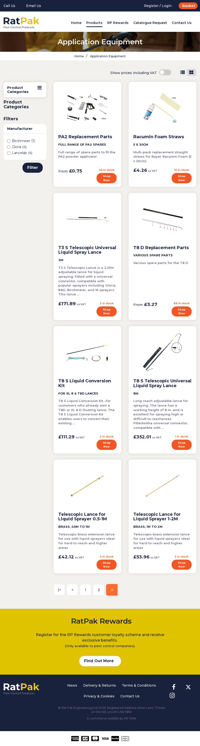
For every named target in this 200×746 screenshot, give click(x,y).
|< (59, 590)
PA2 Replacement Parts (85, 136)
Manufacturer (19, 128)
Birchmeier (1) (21, 141)
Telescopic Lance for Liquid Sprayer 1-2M (157, 517)
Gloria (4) (17, 147)
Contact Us (182, 23)
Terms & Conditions (139, 685)
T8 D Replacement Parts (161, 247)
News (72, 685)
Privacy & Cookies (99, 696)
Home (76, 23)
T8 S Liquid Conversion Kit (84, 383)
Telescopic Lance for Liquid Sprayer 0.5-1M (82, 517)
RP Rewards (118, 23)
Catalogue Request (150, 23)
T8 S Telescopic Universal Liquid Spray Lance (162, 383)
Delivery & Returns (99, 685)
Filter (32, 167)
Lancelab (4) (19, 153)
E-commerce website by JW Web (111, 718)
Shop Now (106, 178)
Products (94, 23)
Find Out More (99, 661)
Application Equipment (107, 56)
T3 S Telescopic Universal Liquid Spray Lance (87, 250)
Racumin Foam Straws (158, 136)
